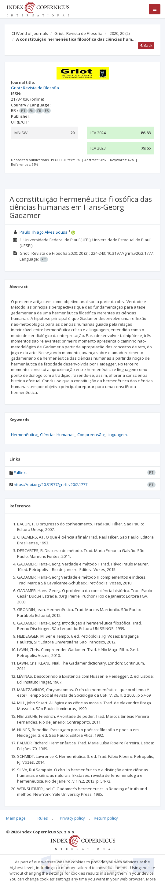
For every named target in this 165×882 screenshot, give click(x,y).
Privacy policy (72, 818)
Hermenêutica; (24, 434)
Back (146, 45)
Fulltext (20, 472)
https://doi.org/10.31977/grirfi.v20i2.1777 (50, 484)
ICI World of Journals (29, 33)
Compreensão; (91, 434)
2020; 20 (120, 33)
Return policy (106, 818)
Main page (16, 818)
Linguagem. (117, 434)
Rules (43, 818)
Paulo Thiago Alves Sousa (44, 232)
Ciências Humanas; (57, 434)
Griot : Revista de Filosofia (78, 33)
